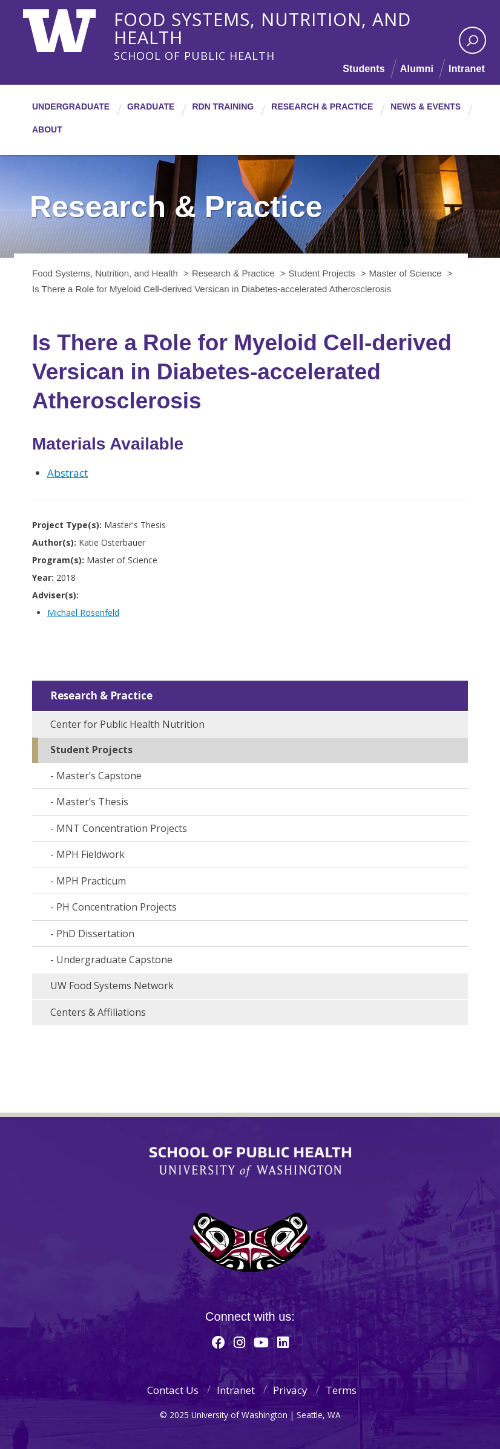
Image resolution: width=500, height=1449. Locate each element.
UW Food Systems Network (112, 985)
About (47, 129)
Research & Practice (322, 106)
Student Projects (91, 749)
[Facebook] (218, 1342)
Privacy (290, 1390)
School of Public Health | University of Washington (250, 1162)
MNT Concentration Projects (121, 828)
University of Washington (72, 27)
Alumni (416, 69)
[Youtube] (261, 1342)
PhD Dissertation (95, 933)
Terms (341, 1390)
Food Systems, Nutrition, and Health (295, 17)
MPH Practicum (91, 881)
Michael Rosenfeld (83, 612)
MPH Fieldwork (90, 854)
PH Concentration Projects (116, 907)
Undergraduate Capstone (114, 959)
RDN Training (223, 106)
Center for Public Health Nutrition (127, 724)
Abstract (67, 473)
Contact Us (173, 1390)
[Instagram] (239, 1342)
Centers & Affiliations (98, 1012)
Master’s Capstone (99, 775)
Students (364, 69)
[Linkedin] (283, 1342)
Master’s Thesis (92, 801)
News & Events (425, 106)
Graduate (150, 106)
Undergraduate (71, 106)
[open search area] (472, 40)
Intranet (467, 69)
